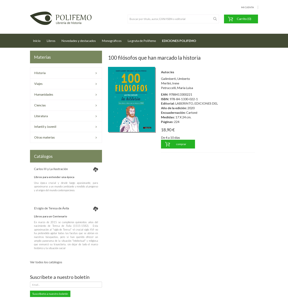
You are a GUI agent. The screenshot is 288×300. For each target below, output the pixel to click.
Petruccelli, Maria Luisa (177, 88)
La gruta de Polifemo (142, 41)
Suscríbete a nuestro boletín (50, 293)
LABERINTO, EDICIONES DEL (196, 103)
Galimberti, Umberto (175, 78)
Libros (51, 41)
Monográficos (112, 41)
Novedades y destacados (78, 41)
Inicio (38, 40)
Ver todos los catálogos (46, 262)
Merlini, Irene (170, 83)
